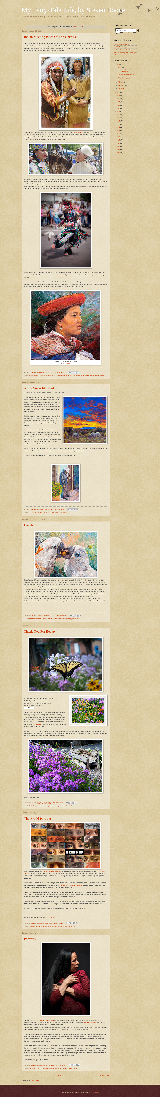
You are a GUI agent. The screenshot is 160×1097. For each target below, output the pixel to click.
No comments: (60, 372)
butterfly (44, 806)
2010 (118, 140)
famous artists (49, 926)
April (120, 67)
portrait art (61, 806)
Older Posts (104, 1075)
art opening (40, 926)
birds (44, 619)
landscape (53, 512)
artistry (31, 619)
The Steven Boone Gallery (52, 871)
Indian (54, 375)
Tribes (102, 375)
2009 (118, 143)
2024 (118, 95)
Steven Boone (66, 363)
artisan (34, 512)
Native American (62, 375)
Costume (42, 375)
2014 (118, 127)
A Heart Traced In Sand (122, 50)
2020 (118, 108)
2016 (118, 121)
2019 (118, 111)
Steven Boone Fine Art (121, 44)
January (121, 88)
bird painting (38, 619)
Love (55, 619)
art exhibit (32, 926)
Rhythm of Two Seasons (126, 75)
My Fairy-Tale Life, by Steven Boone (73, 10)
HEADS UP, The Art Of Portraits (71, 885)
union (78, 619)
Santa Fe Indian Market (81, 375)
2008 (118, 146)
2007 (118, 149)
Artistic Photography (121, 47)
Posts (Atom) (35, 1080)
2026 (118, 64)
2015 (118, 124)
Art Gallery (32, 806)
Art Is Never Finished (39, 388)
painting (68, 619)
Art (30, 512)
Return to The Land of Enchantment (125, 70)
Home (60, 1075)
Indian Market (77, 132)
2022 (118, 102)
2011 (118, 137)
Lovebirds (31, 525)
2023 (118, 99)
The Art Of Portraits (38, 818)
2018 (118, 115)
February (121, 85)
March (120, 82)
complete (40, 512)
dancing (48, 375)
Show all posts (78, 27)
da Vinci (46, 512)
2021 (118, 105)
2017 (118, 118)
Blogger (95, 1092)
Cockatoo (50, 619)
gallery (50, 806)
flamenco (32, 1068)
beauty (39, 806)
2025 (118, 92)
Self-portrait (71, 926)
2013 (118, 130)
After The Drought (124, 78)
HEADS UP (37, 724)
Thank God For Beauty (40, 631)
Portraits (30, 939)
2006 (118, 153)
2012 (118, 134)
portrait (70, 375)
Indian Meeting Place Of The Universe (50, 37)
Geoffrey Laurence (90, 1022)
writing (65, 512)
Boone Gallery (33, 375)
